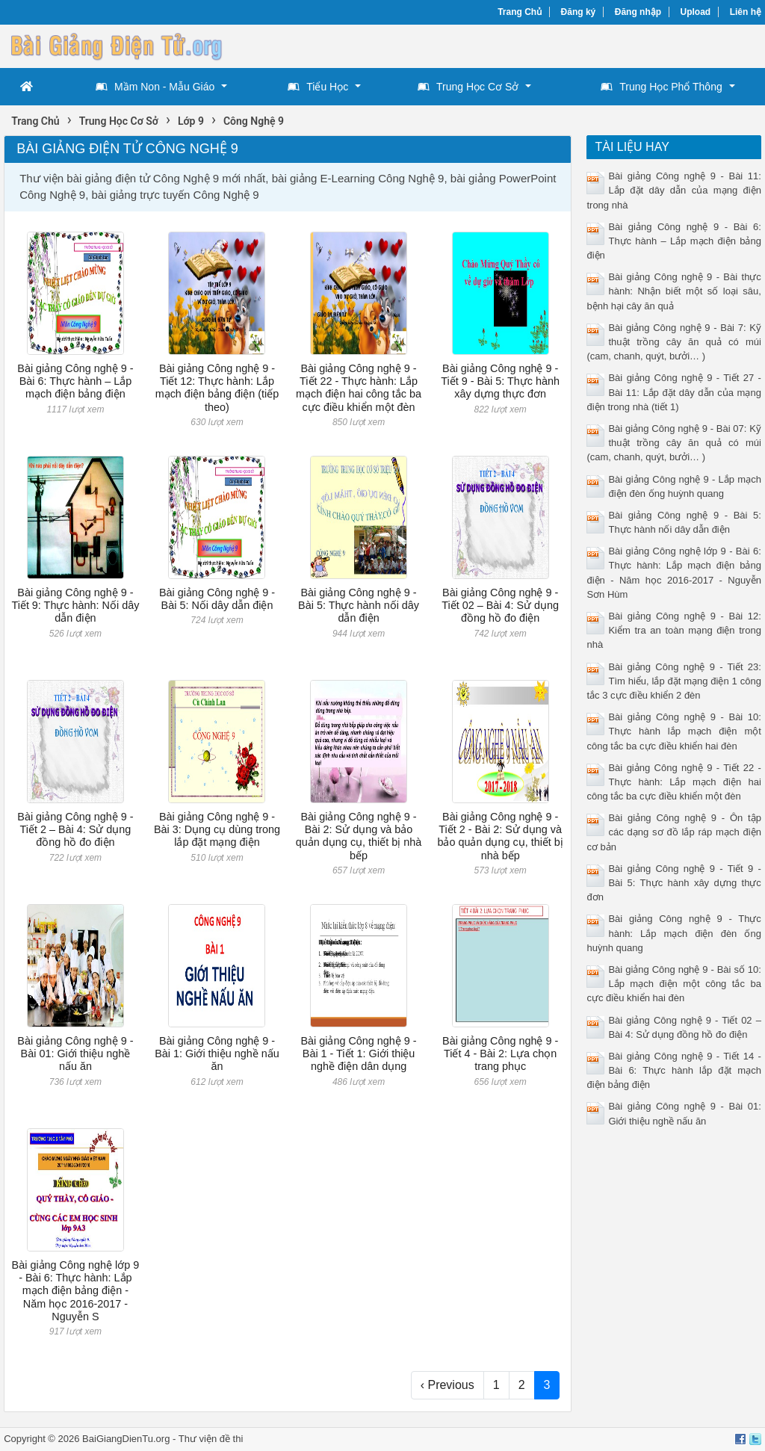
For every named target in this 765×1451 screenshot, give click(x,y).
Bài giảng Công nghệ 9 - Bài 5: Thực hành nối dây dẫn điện (358, 606)
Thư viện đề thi (211, 1438)
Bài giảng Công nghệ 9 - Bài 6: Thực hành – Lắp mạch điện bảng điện (75, 381)
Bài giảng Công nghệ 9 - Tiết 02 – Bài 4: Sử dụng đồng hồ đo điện (500, 606)
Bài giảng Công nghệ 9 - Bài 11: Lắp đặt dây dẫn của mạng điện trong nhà (673, 190)
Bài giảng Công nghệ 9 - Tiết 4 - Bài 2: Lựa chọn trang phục (500, 1054)
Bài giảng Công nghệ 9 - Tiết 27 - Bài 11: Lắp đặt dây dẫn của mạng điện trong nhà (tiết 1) (673, 392)
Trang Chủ (520, 12)
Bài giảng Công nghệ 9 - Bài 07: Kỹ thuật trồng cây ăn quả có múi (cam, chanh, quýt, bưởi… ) (673, 442)
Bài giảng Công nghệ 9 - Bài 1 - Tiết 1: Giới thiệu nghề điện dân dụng (358, 1054)
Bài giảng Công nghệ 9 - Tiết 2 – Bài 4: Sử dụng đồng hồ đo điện (75, 830)
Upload (696, 12)
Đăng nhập (638, 12)
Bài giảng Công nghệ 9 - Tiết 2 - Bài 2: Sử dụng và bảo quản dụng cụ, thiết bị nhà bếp (500, 836)
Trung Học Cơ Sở (468, 86)
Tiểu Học (318, 86)
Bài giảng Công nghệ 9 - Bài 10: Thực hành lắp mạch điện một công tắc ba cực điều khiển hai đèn (673, 731)
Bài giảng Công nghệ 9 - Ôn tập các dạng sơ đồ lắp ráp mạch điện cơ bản (673, 832)
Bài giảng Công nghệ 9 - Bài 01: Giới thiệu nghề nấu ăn (75, 1054)
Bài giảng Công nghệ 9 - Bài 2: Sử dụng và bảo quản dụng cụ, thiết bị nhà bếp (358, 836)
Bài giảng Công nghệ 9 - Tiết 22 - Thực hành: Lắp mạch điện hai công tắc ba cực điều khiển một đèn (358, 387)
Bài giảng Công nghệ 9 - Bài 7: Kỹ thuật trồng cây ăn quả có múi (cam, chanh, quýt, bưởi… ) (673, 342)
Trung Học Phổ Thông (661, 86)
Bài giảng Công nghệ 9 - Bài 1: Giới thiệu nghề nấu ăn (217, 1054)
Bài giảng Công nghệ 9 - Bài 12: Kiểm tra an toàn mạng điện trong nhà (673, 630)
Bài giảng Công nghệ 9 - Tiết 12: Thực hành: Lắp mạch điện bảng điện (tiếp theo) (217, 387)
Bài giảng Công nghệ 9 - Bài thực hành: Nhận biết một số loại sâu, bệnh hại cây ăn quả (673, 291)
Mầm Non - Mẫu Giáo (155, 86)
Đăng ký (578, 12)
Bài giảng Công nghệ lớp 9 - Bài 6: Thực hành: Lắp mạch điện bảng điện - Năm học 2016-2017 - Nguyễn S (76, 1290)
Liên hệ (745, 12)
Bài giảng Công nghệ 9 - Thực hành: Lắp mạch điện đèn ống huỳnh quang (673, 933)
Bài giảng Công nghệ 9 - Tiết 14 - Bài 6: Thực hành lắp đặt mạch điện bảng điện (673, 1070)
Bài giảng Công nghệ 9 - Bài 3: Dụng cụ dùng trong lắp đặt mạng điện (217, 830)
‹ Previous (447, 1385)
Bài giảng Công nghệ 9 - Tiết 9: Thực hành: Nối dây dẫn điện (75, 606)
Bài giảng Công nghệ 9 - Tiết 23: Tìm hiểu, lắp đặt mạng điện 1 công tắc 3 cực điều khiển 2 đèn (673, 681)
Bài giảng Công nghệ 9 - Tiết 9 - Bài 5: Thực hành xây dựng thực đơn (500, 381)
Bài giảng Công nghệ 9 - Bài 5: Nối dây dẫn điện (217, 599)
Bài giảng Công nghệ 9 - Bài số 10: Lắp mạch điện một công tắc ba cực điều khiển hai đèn (673, 983)
